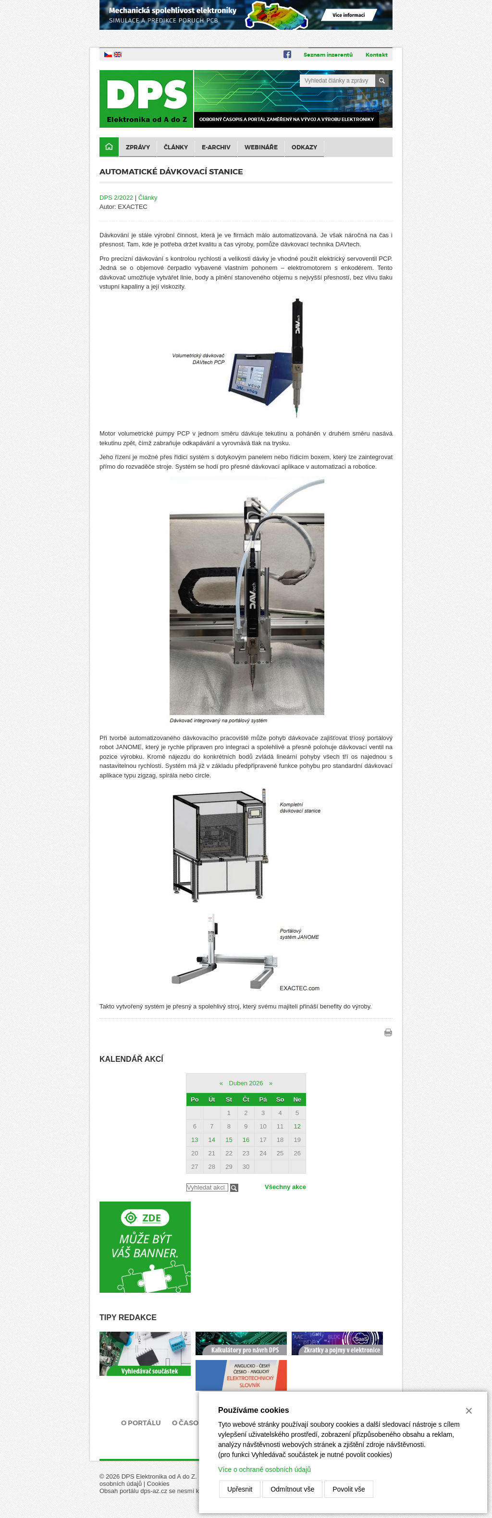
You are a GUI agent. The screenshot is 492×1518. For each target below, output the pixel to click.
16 (246, 1139)
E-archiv (216, 147)
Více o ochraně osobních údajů (264, 1469)
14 (212, 1139)
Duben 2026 (246, 1083)
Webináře (261, 147)
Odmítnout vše (292, 1489)
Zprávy (138, 147)
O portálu (141, 1423)
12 (297, 1126)
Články (176, 147)
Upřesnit (239, 1489)
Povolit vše (348, 1489)
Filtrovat (234, 1188)
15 (228, 1139)
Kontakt (377, 54)
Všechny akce (285, 1186)
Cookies (158, 1483)
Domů (109, 147)
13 (194, 1139)
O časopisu (193, 1423)
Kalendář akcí (131, 1059)
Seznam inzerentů (328, 54)
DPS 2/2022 (116, 197)
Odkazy (304, 147)
